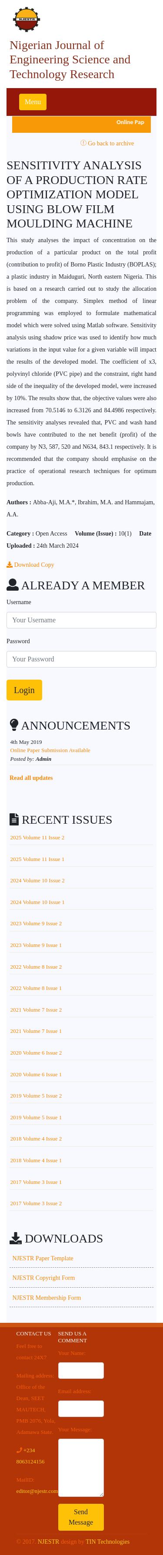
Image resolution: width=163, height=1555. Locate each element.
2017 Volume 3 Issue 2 (36, 1203)
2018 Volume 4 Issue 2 (36, 1138)
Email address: (75, 1391)
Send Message (81, 1517)
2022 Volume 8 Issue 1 (36, 988)
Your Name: (72, 1353)
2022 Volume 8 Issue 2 (36, 966)
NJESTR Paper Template (43, 1258)
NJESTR (49, 1542)
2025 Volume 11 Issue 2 (37, 837)
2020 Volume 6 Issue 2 (36, 1052)
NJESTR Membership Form (47, 1298)
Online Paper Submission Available (50, 750)
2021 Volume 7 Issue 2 (36, 1009)
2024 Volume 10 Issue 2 (37, 880)
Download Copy (30, 565)
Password (18, 641)
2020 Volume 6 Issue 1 (36, 1074)
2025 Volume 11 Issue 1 (37, 859)
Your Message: (75, 1429)
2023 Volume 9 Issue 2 (36, 923)
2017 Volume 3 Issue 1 (36, 1182)
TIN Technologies (108, 1542)
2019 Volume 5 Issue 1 (36, 1117)
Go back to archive (107, 143)
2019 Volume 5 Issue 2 (36, 1095)
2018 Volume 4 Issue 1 (36, 1160)
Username (19, 602)
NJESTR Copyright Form (44, 1278)
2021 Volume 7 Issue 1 (36, 1031)
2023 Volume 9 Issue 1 (36, 945)
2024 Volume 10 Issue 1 (37, 902)
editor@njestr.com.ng (41, 1491)
